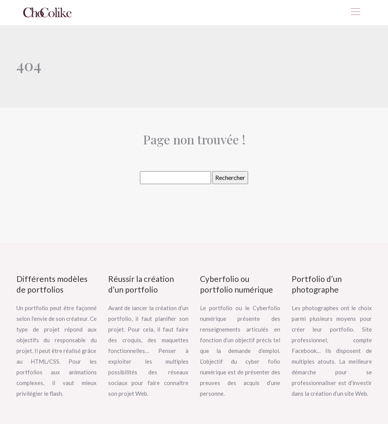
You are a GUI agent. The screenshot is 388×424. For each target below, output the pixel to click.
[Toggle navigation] (355, 12)
